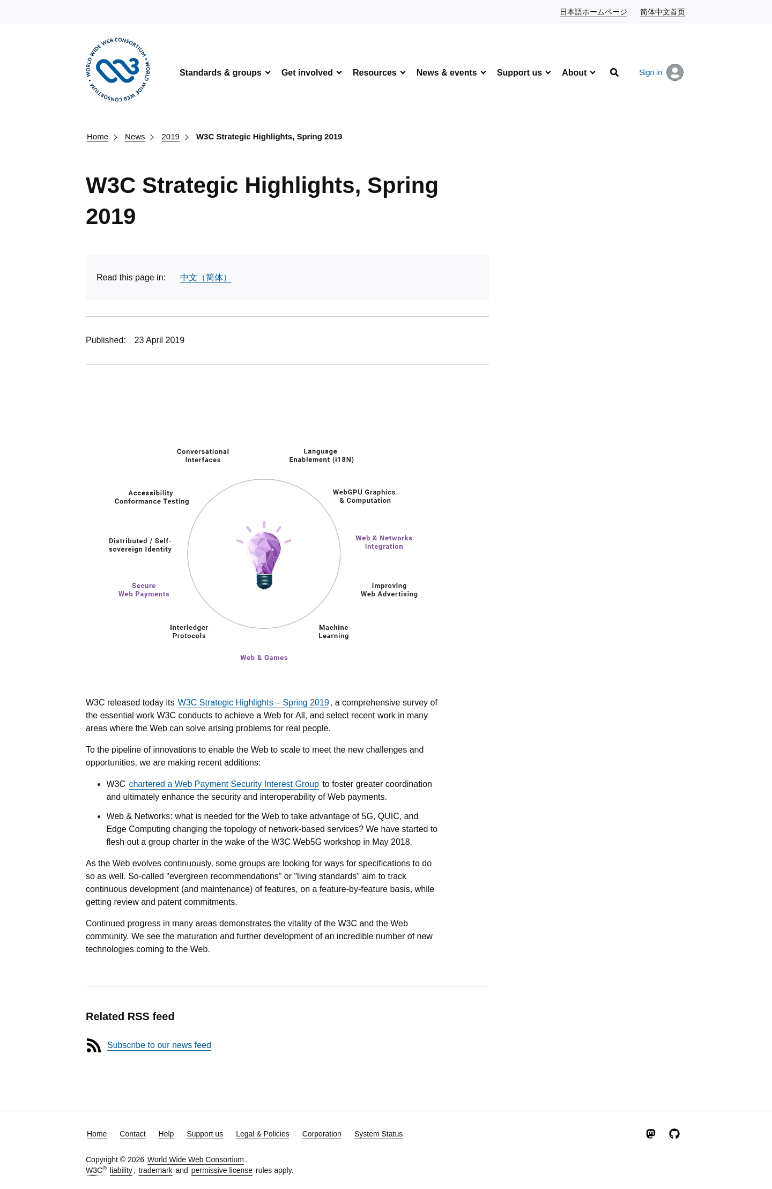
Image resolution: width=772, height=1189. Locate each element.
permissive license (222, 1170)
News (135, 136)
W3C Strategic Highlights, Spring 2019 (269, 136)
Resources (375, 72)
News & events (447, 72)
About (574, 72)
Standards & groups (221, 72)
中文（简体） (206, 277)
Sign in (661, 72)
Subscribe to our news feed (159, 1045)
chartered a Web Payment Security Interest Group (224, 784)
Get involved (307, 72)
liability (121, 1170)
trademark (156, 1170)
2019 (171, 136)
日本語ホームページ (594, 11)
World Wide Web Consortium (195, 1159)
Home (97, 136)
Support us (519, 72)
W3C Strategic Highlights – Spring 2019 (253, 702)
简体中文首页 (663, 11)
